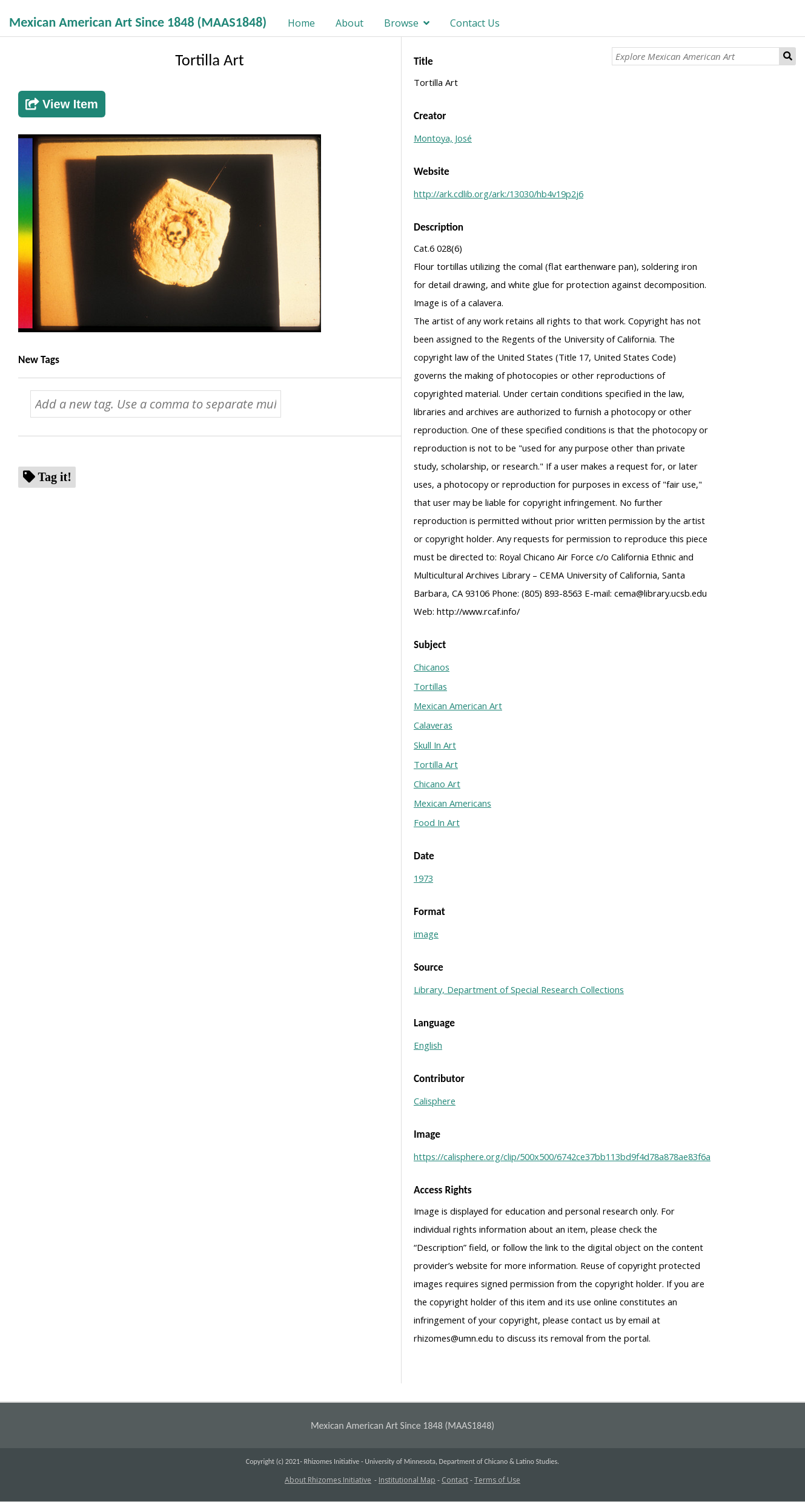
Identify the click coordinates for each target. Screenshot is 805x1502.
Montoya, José (443, 138)
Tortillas (430, 686)
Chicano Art (437, 784)
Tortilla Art (436, 764)
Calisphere (435, 1101)
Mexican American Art (458, 706)
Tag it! (54, 476)
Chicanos (431, 667)
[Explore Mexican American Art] (696, 56)
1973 (423, 878)
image (426, 934)
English (428, 1045)
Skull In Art (435, 745)
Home (301, 23)
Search (788, 56)
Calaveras (433, 725)
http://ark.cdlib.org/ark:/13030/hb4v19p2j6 (498, 194)
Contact (455, 1480)
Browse (401, 23)
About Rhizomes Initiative (328, 1480)
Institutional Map (407, 1480)
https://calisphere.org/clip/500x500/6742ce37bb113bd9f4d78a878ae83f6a (562, 1156)
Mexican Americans (452, 803)
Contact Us (475, 23)
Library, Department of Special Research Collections (519, 989)
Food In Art (437, 822)
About (349, 23)
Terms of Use (497, 1480)
